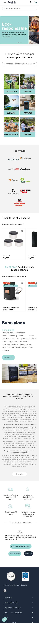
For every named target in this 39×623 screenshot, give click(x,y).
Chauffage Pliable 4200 (11, 307)
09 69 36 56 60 (15, 553)
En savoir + (20, 474)
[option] (19, 30)
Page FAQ (28, 553)
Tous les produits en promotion (14, 276)
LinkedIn (5, 590)
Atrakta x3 (6, 256)
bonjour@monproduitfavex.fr (20, 546)
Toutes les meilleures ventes (13, 224)
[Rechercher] (19, 8)
